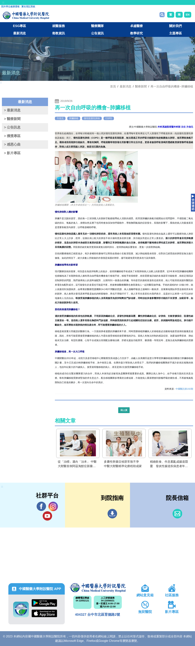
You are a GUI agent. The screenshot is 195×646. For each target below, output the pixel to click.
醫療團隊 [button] (97, 26)
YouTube (47, 516)
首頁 (113, 86)
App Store (44, 613)
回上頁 (123, 410)
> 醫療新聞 (12, 119)
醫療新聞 (141, 86)
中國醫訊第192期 (184, 389)
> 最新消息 (12, 110)
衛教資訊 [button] (58, 33)
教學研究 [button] (136, 33)
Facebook (41, 506)
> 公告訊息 (12, 127)
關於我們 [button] (175, 26)
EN (188, 14)
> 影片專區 (12, 153)
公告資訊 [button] (97, 33)
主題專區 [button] (175, 33)
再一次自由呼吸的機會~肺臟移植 (172, 86)
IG (53, 506)
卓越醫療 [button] (136, 26)
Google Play (44, 603)
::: (3, 2)
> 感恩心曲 (12, 144)
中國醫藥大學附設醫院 (97, 587)
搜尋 (162, 14)
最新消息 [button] (19, 33)
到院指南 (112, 513)
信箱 (177, 513)
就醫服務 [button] (58, 26)
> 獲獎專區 (12, 136)
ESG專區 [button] (19, 26)
